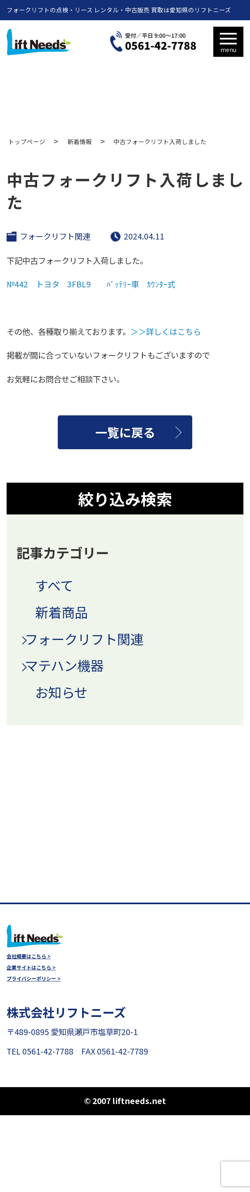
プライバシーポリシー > (34, 978)
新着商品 (61, 611)
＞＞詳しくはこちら (165, 331)
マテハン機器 (64, 665)
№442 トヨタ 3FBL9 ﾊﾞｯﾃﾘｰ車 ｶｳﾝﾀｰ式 (91, 284)
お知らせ (61, 691)
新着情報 (79, 142)
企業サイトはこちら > (31, 967)
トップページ (26, 142)
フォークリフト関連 (55, 236)
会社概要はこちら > (29, 956)
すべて (54, 585)
